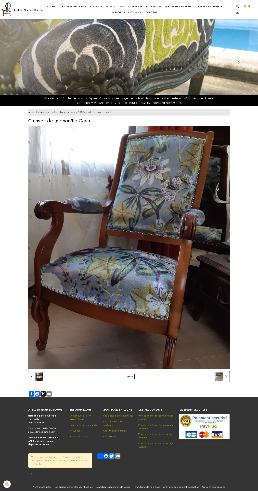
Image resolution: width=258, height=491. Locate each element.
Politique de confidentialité (183, 486)
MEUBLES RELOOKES (74, 6)
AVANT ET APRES (129, 6)
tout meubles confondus (63, 112)
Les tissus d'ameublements (118, 415)
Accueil (32, 112)
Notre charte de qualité (84, 424)
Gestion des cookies (213, 486)
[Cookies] (7, 484)
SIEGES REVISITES (102, 6)
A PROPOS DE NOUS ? (126, 12)
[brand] (19, 9)
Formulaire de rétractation (149, 486)
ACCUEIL (52, 6)
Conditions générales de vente (113, 486)
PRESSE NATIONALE (210, 6)
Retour (129, 376)
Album (43, 112)
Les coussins (110, 436)
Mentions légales (42, 486)
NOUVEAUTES (154, 6)
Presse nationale (79, 436)
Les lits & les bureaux (115, 430)
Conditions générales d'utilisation (73, 486)
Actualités (76, 430)
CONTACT (151, 12)
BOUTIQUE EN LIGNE (178, 6)
